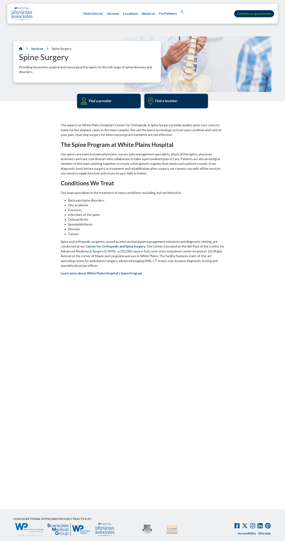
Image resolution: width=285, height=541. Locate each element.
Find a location (163, 101)
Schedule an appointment (254, 13)
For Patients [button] (168, 13)
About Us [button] (148, 13)
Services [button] (113, 13)
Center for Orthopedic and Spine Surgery (115, 246)
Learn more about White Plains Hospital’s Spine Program (101, 273)
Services (37, 49)
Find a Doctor (93, 13)
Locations (130, 13)
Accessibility (247, 533)
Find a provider (97, 101)
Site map (264, 533)
